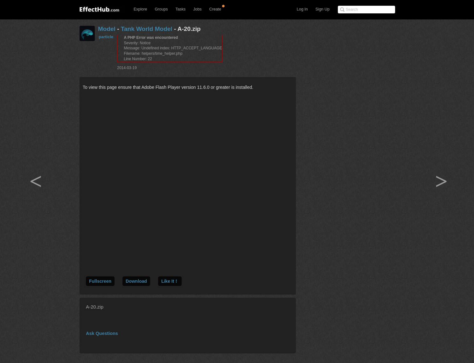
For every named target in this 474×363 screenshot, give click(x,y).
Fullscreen (100, 281)
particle (106, 36)
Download (136, 281)
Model (106, 28)
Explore (140, 9)
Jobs (197, 9)
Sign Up (323, 9)
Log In (302, 9)
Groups (161, 9)
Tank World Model (146, 28)
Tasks (180, 9)
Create (215, 9)
